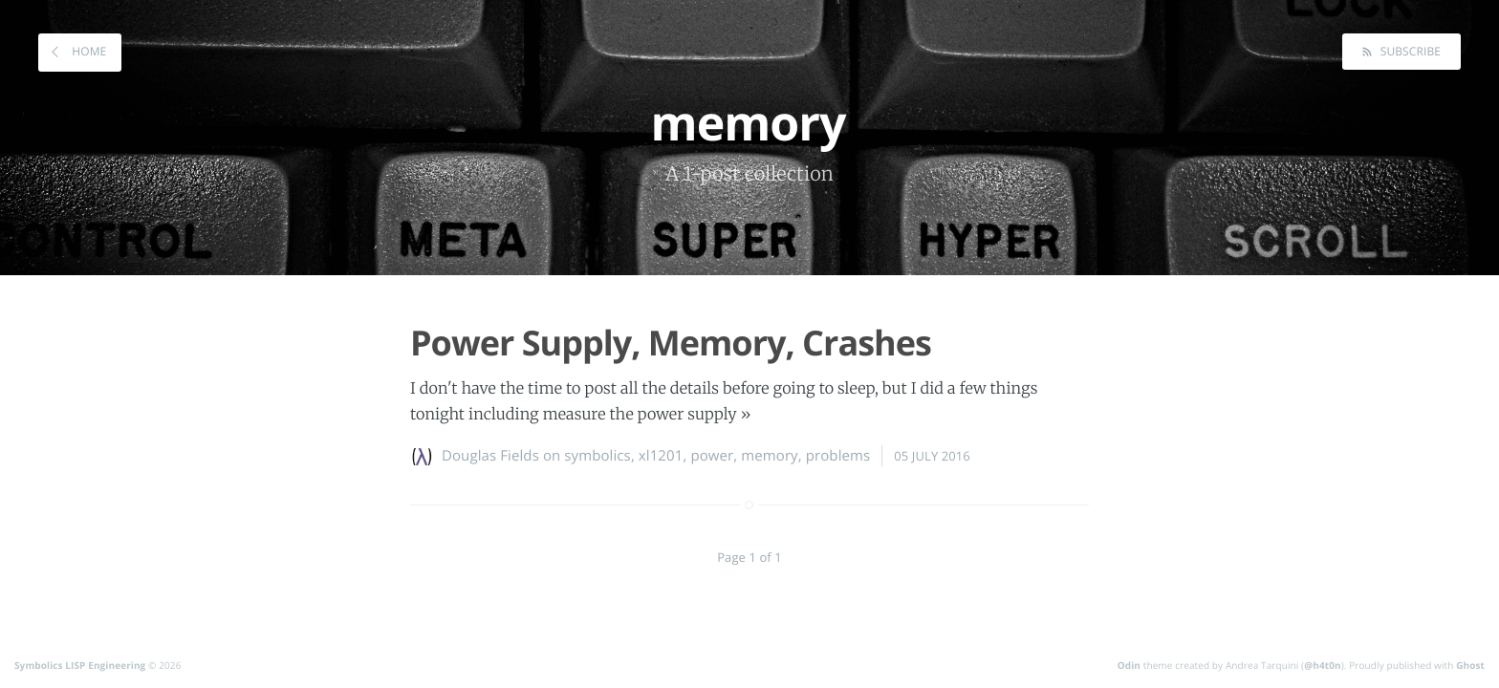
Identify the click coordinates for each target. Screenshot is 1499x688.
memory (769, 455)
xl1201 (661, 455)
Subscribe (1409, 51)
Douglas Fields (490, 455)
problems (838, 455)
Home (87, 51)
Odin (1129, 665)
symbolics (597, 455)
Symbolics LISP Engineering (79, 665)
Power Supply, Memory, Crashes (670, 342)
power (711, 455)
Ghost (1470, 665)
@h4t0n (1322, 665)
